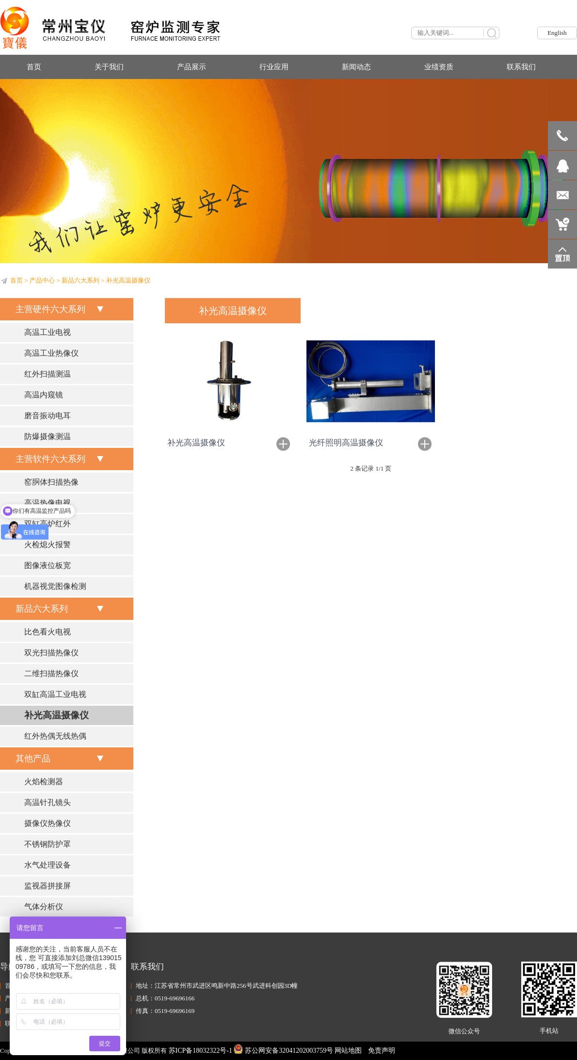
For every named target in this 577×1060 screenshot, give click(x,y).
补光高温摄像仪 (196, 442)
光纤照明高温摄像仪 (346, 442)
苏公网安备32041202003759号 (283, 1050)
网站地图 (348, 1050)
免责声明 (381, 1050)
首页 (16, 280)
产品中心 (42, 280)
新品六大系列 (80, 280)
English (557, 32)
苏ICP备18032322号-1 (200, 1050)
